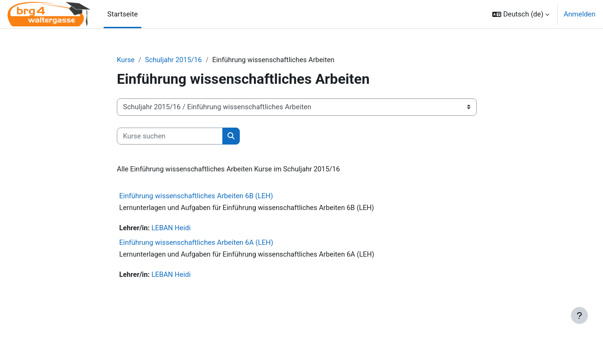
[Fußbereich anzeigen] (579, 315)
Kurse (126, 60)
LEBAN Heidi (172, 229)
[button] (520, 14)
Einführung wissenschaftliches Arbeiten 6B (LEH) (196, 196)
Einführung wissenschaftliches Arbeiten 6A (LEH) (196, 243)
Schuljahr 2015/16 (175, 60)
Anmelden (579, 14)
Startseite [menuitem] (122, 14)
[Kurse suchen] (170, 136)
